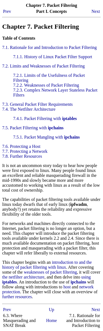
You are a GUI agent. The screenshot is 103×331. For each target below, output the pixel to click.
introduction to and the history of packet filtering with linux (47, 265)
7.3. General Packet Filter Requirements (37, 104)
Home (51, 320)
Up (51, 309)
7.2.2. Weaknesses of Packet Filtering (46, 85)
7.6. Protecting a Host (21, 146)
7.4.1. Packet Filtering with (45, 118)
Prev (7, 11)
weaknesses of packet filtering (50, 272)
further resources (17, 296)
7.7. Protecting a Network (25, 151)
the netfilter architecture (23, 277)
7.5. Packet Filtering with (32, 127)
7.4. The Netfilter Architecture (28, 109)
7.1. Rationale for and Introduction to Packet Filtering (49, 47)
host (67, 287)
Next (95, 11)
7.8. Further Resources (22, 156)
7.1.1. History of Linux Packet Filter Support (52, 56)
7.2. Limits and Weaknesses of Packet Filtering (43, 66)
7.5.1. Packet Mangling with (46, 137)
